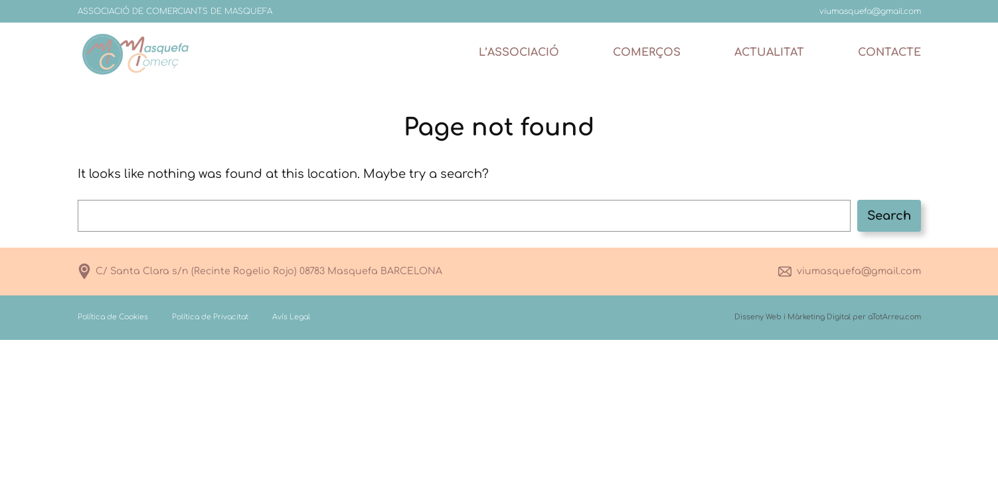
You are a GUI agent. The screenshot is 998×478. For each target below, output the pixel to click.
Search (889, 215)
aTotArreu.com (894, 317)
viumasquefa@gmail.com (859, 271)
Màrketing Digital (819, 317)
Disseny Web (758, 317)
